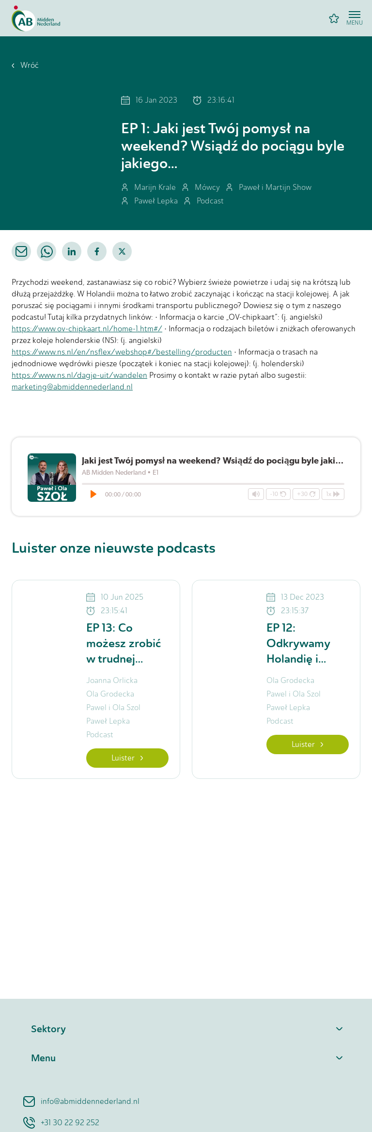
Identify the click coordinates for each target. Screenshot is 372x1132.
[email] (21, 251)
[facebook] (97, 251)
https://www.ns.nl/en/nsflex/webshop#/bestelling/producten (122, 352)
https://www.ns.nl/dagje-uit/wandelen (79, 375)
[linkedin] (71, 251)
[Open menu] (354, 18)
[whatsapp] (46, 251)
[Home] (36, 18)
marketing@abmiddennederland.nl (72, 386)
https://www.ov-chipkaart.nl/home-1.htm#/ (87, 328)
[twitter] (122, 251)
